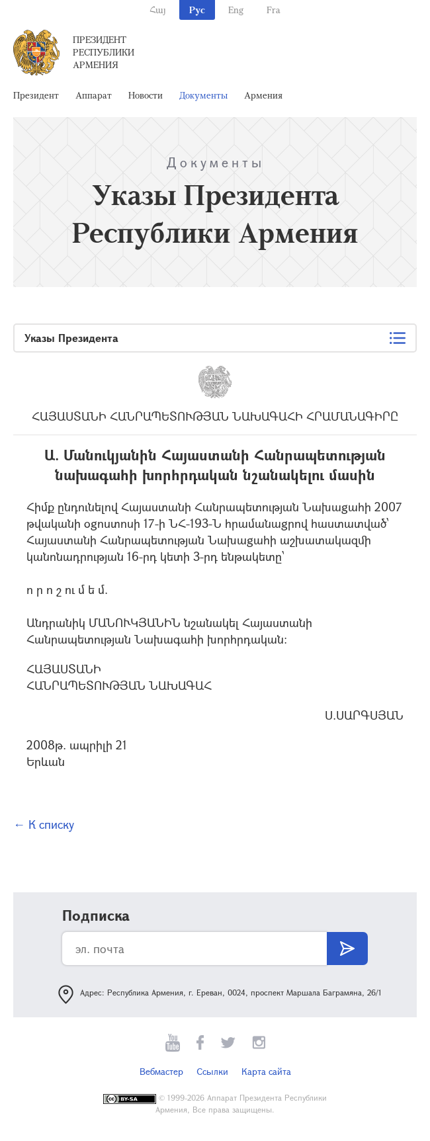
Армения (263, 95)
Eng (235, 9)
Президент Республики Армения (103, 52)
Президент (36, 95)
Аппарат (93, 95)
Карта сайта (266, 1071)
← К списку (43, 824)
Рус (197, 9)
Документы (203, 95)
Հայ (158, 9)
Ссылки (212, 1071)
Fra (273, 9)
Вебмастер (161, 1071)
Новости (145, 95)
